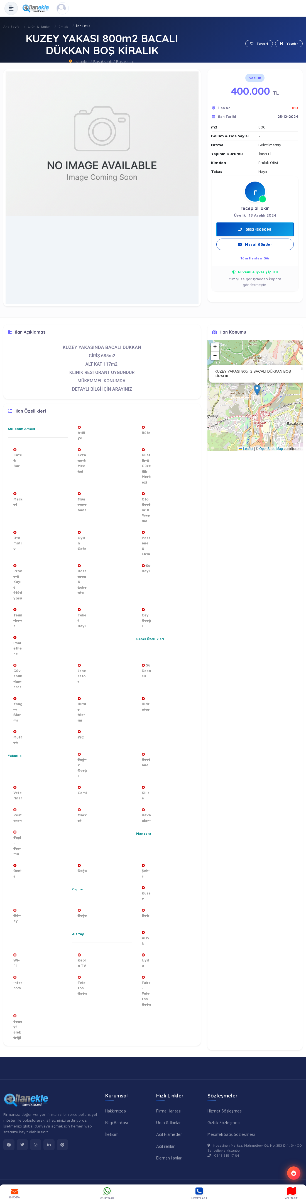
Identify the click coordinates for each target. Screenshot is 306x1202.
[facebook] (8, 1144)
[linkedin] (49, 1144)
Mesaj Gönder (255, 244)
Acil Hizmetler (169, 1134)
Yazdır (289, 43)
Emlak (63, 26)
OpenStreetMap (271, 449)
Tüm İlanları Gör (255, 258)
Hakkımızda (115, 1110)
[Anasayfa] (37, 8)
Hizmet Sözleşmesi (225, 1110)
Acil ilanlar (165, 1146)
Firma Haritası (168, 1110)
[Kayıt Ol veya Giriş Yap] (63, 8)
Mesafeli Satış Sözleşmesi (231, 1134)
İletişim (112, 1134)
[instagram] (35, 1144)
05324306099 (254, 229)
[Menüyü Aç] (11, 8)
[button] (193, 76)
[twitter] (22, 1144)
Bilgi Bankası (116, 1122)
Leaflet (246, 449)
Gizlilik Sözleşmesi (223, 1122)
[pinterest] (62, 1144)
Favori (259, 43)
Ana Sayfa (11, 26)
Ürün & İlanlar (39, 26)
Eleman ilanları (169, 1157)
